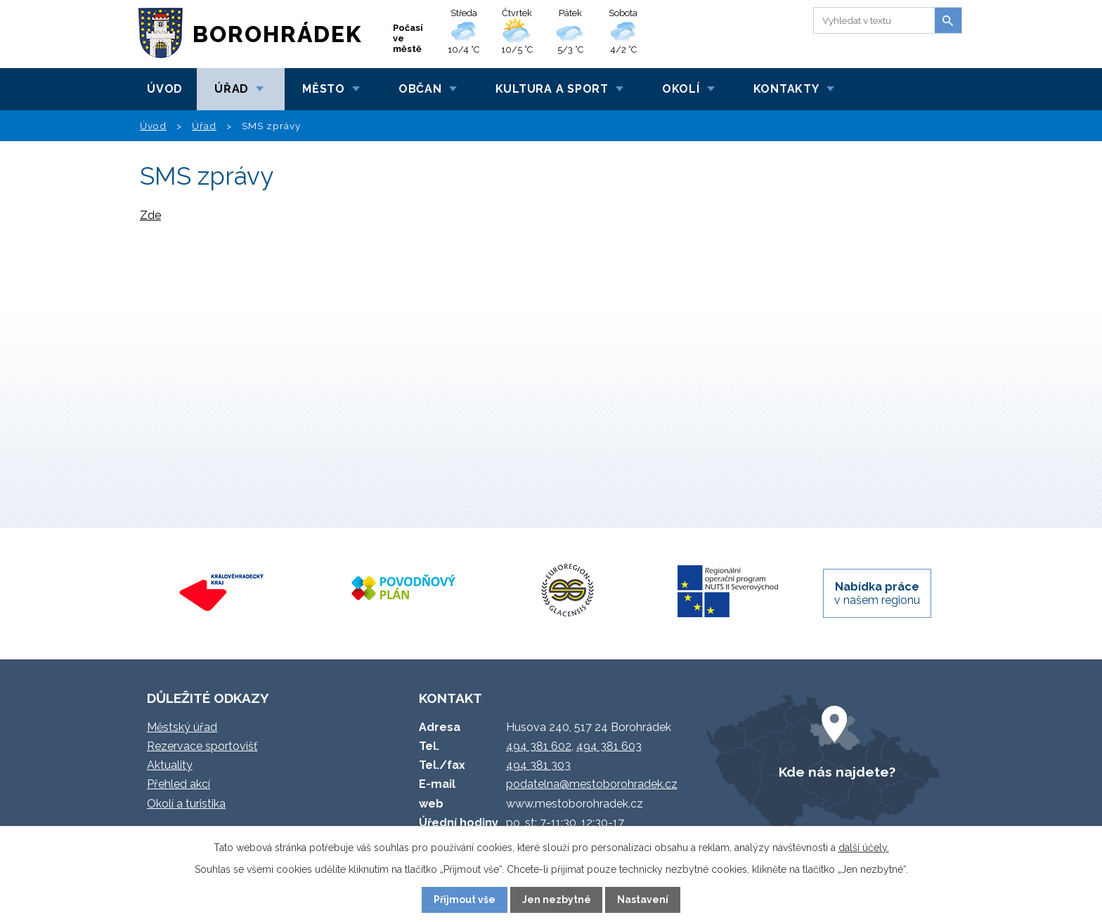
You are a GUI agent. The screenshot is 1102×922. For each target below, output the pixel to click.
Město (323, 89)
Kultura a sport (552, 89)
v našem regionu (877, 593)
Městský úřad (182, 727)
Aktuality (170, 765)
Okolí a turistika (186, 803)
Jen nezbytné (556, 899)
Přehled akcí (178, 784)
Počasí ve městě (408, 38)
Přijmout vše (464, 899)
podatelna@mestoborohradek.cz (592, 784)
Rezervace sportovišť (202, 746)
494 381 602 (538, 746)
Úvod (165, 89)
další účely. (863, 847)
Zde (150, 215)
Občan (420, 89)
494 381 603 (609, 746)
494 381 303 (538, 765)
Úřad (231, 89)
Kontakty (786, 89)
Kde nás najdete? (837, 771)
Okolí (681, 89)
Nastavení (642, 899)
